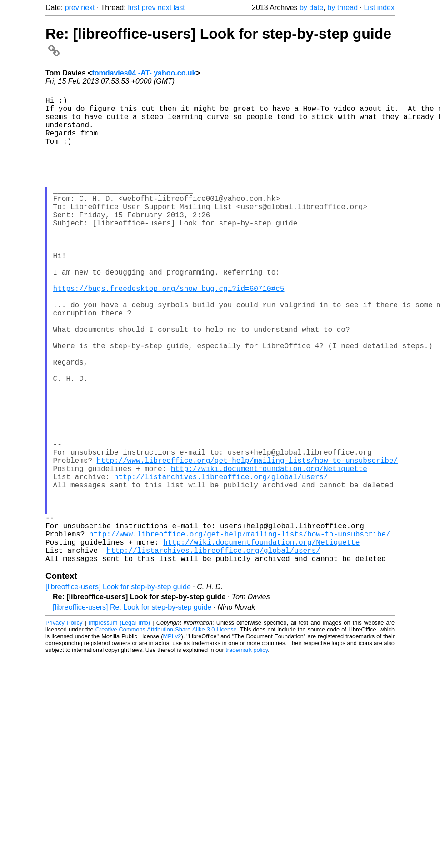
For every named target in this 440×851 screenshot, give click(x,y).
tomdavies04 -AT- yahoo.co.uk (144, 73)
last (179, 7)
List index (379, 7)
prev (72, 7)
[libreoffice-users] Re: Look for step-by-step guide (132, 711)
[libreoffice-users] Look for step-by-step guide (118, 690)
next (88, 7)
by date (311, 7)
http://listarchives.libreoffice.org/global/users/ (221, 562)
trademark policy (246, 753)
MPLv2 (172, 739)
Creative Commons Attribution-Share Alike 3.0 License (166, 733)
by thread (342, 7)
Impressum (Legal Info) (119, 726)
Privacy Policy (63, 726)
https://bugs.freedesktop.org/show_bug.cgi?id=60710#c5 (169, 332)
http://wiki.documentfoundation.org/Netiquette (269, 552)
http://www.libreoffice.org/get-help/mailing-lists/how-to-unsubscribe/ (247, 542)
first (134, 7)
